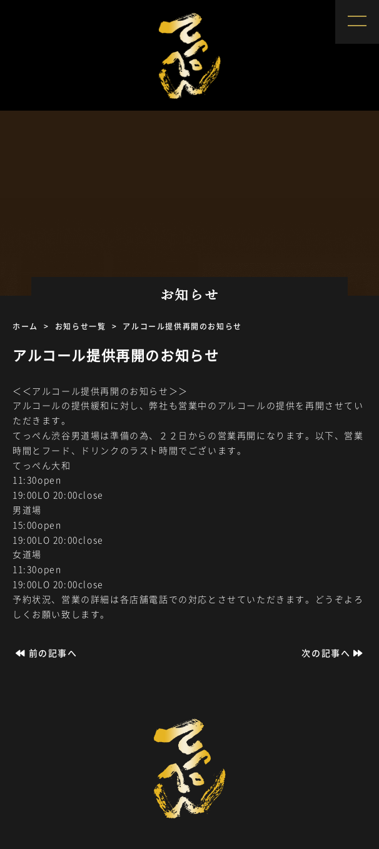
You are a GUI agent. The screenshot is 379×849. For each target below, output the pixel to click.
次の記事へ (333, 652)
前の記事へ (45, 652)
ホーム (25, 326)
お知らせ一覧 (80, 326)
